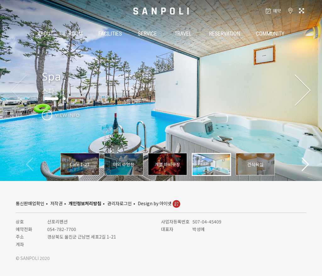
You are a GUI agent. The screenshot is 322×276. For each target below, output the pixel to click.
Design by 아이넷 (159, 203)
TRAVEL (183, 33)
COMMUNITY (270, 33)
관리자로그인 (119, 203)
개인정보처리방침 (85, 203)
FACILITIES (110, 33)
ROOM (76, 33)
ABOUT (45, 33)
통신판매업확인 (30, 203)
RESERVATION (224, 33)
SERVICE (147, 33)
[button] (302, 90)
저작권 (56, 203)
